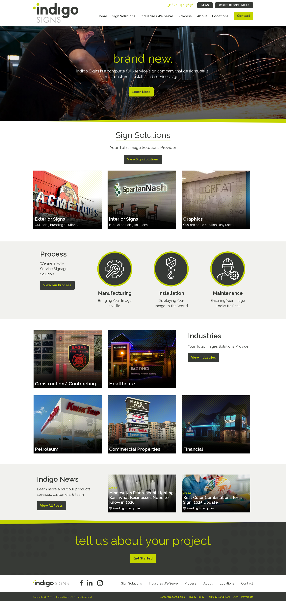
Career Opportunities (234, 5)
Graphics (193, 218)
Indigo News (58, 478)
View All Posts (51, 505)
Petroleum (47, 448)
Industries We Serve (157, 16)
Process (185, 16)
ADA (235, 596)
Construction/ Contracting (65, 383)
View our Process (57, 284)
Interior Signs (124, 218)
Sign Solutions (123, 16)
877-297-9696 (182, 5)
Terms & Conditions (218, 596)
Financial (193, 448)
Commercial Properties (136, 448)
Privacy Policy (196, 596)
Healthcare (122, 383)
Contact (243, 16)
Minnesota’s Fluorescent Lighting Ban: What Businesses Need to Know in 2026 (141, 497)
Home (102, 16)
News (205, 5)
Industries (204, 335)
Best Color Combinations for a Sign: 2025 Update (212, 499)
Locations (220, 16)
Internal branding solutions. (128, 224)
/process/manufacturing (114, 281)
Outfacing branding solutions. (56, 224)
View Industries (203, 357)
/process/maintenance (227, 281)
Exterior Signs (50, 218)
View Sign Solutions (143, 159)
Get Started (143, 558)
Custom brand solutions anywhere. (208, 224)
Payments (247, 596)
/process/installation (171, 281)
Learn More (140, 92)
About (202, 16)
